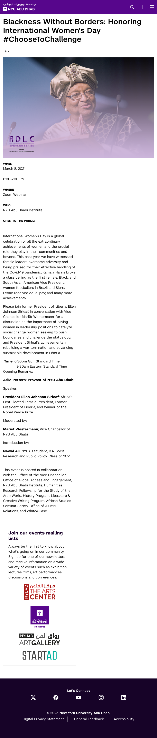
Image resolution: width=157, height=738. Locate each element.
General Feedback (89, 719)
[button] (132, 7)
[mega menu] (151, 7)
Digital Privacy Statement (43, 719)
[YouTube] (78, 698)
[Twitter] (33, 698)
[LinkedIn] (123, 698)
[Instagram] (101, 698)
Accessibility (124, 719)
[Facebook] (56, 698)
